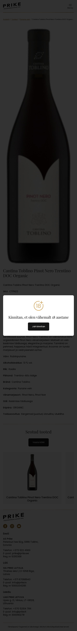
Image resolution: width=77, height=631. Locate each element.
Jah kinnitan (38, 326)
